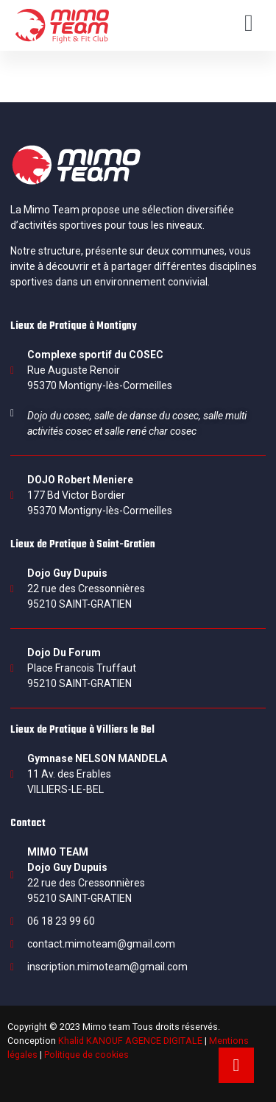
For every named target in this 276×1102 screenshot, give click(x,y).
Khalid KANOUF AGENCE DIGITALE (130, 1040)
